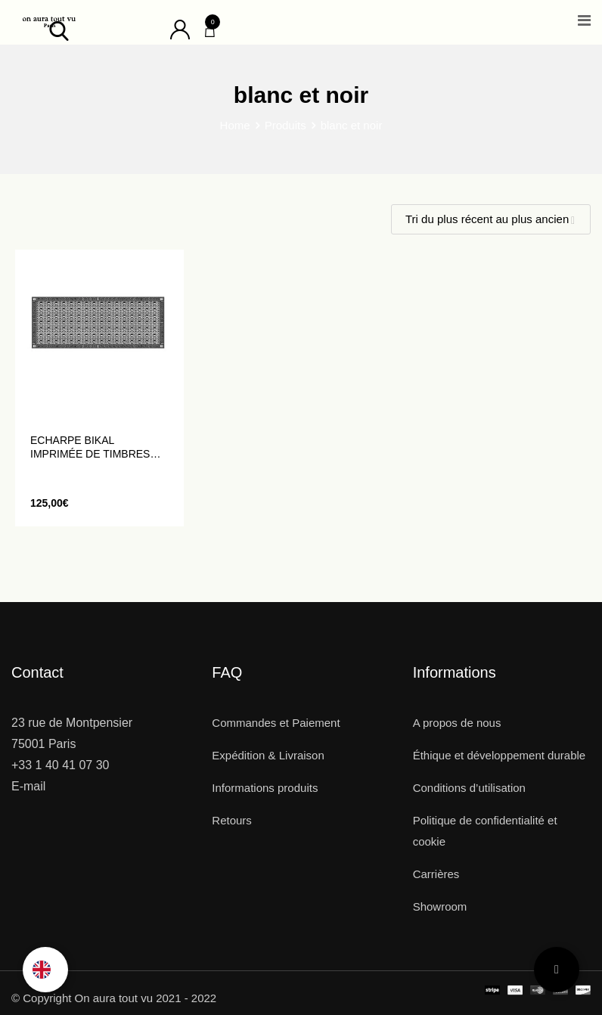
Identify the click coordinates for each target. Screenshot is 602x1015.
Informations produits (265, 787)
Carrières (436, 874)
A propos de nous (457, 722)
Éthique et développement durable (499, 755)
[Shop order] (491, 219)
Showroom (440, 906)
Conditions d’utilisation (469, 787)
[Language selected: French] (45, 969)
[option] (45, 970)
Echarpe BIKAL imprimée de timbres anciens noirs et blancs (90, 447)
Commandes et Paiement (276, 722)
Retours (232, 820)
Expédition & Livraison (268, 755)
